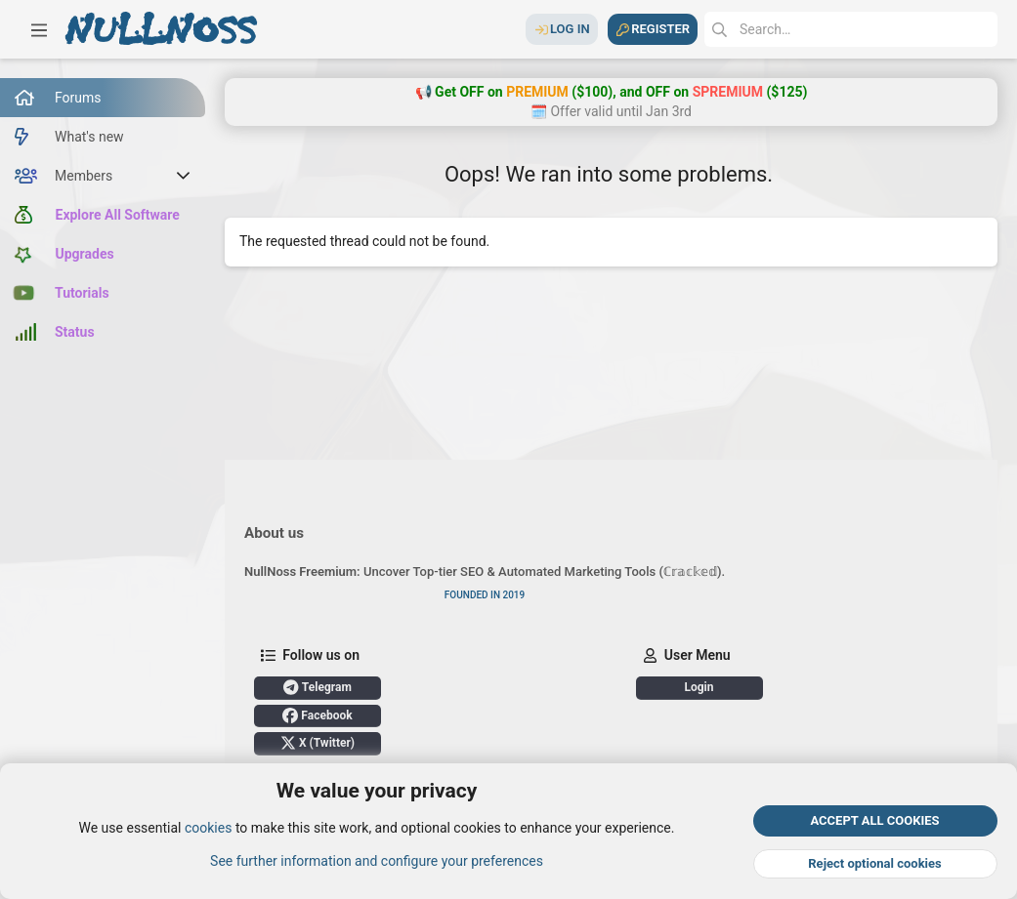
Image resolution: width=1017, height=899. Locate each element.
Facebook (317, 715)
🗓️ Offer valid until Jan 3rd (611, 111)
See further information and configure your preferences (376, 861)
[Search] (850, 29)
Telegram (317, 687)
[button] (39, 29)
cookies (208, 829)
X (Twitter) (317, 743)
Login (698, 687)
